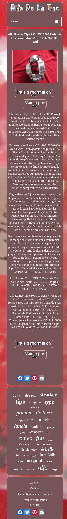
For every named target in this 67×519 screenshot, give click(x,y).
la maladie (48, 455)
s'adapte (37, 426)
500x (20, 461)
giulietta (26, 420)
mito (16, 455)
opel (48, 433)
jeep (54, 469)
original (34, 460)
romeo (25, 438)
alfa (43, 467)
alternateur (24, 444)
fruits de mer (27, 449)
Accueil (34, 482)
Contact (34, 488)
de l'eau (30, 395)
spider (22, 432)
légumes (35, 407)
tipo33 (34, 456)
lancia (20, 426)
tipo (20, 401)
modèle (43, 419)
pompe (51, 427)
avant (49, 461)
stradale (48, 394)
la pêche (17, 395)
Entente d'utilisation (35, 499)
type (49, 402)
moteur (30, 470)
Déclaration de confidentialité (35, 494)
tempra (18, 469)
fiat (40, 438)
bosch (50, 440)
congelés (35, 403)
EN (32, 505)
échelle (47, 449)
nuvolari (47, 444)
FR (38, 505)
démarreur (36, 432)
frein (36, 444)
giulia (25, 455)
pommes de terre (34, 413)
